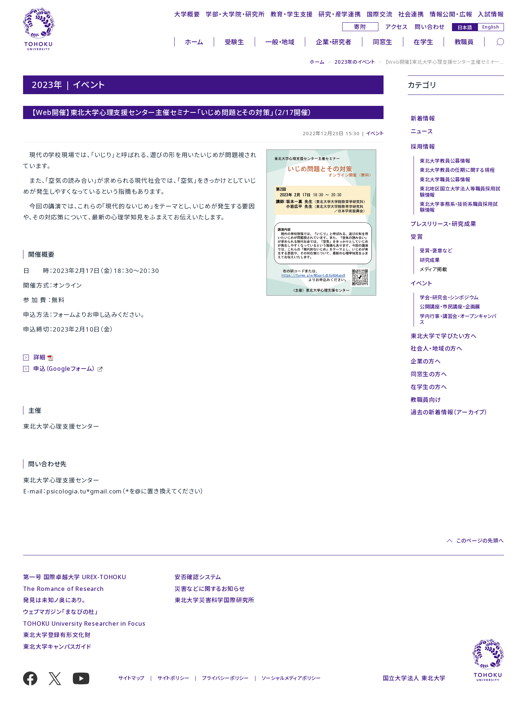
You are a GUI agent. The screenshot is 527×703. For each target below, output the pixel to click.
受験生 (234, 41)
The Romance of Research (63, 589)
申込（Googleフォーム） (64, 369)
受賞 (417, 237)
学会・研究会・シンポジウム (449, 297)
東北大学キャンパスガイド (57, 647)
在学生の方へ (429, 387)
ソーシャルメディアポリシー (291, 678)
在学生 (423, 41)
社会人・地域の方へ (437, 348)
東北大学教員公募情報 (445, 161)
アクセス (396, 27)
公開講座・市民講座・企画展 (450, 306)
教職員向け (426, 400)
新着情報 (423, 118)
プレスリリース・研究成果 (443, 224)
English (490, 27)
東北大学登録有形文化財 (57, 635)
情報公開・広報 (451, 14)
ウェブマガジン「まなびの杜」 (60, 612)
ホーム (194, 41)
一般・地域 (280, 41)
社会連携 (411, 14)
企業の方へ (426, 361)
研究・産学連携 (339, 14)
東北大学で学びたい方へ (444, 336)
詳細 (39, 357)
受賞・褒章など (436, 250)
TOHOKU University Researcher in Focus (84, 623)
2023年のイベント (354, 62)
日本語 (464, 27)
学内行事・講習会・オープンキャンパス (458, 319)
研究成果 (430, 260)
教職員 (464, 41)
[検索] (500, 41)
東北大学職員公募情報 (445, 179)
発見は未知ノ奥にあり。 (54, 600)
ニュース (422, 131)
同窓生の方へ (429, 374)
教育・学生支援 (291, 14)
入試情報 (491, 14)
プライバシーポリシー (225, 678)
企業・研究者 (334, 41)
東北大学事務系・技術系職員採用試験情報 (459, 207)
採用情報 (423, 147)
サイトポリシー (173, 678)
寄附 (360, 27)
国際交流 (380, 14)
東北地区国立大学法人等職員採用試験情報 (460, 191)
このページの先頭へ (480, 540)
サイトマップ (131, 678)
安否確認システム (198, 577)
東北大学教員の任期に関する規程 (457, 170)
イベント (375, 133)
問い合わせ (430, 27)
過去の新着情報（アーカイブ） (449, 412)
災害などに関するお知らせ (210, 589)
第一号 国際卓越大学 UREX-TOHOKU (74, 577)
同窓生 (382, 41)
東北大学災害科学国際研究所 (214, 600)
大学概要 (187, 14)
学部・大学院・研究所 (235, 14)
